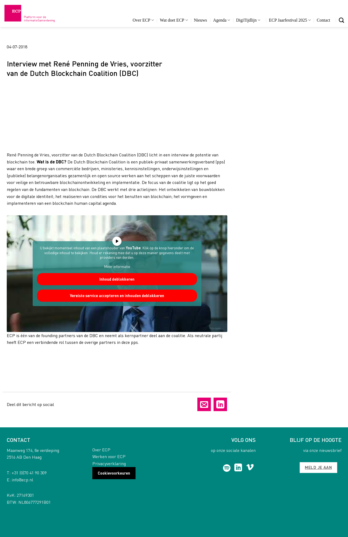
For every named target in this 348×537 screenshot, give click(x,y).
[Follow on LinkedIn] (238, 468)
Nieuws (200, 20)
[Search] (341, 20)
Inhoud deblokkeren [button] (116, 279)
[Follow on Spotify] (227, 468)
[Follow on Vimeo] (250, 468)
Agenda (221, 20)
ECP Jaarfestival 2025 (290, 20)
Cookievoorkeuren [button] (114, 473)
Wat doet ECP (174, 20)
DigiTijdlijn (248, 20)
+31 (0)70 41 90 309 (29, 472)
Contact (323, 20)
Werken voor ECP (109, 456)
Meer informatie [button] (117, 266)
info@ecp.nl (22, 479)
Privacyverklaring (109, 463)
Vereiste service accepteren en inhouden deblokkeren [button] (117, 295)
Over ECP (143, 20)
